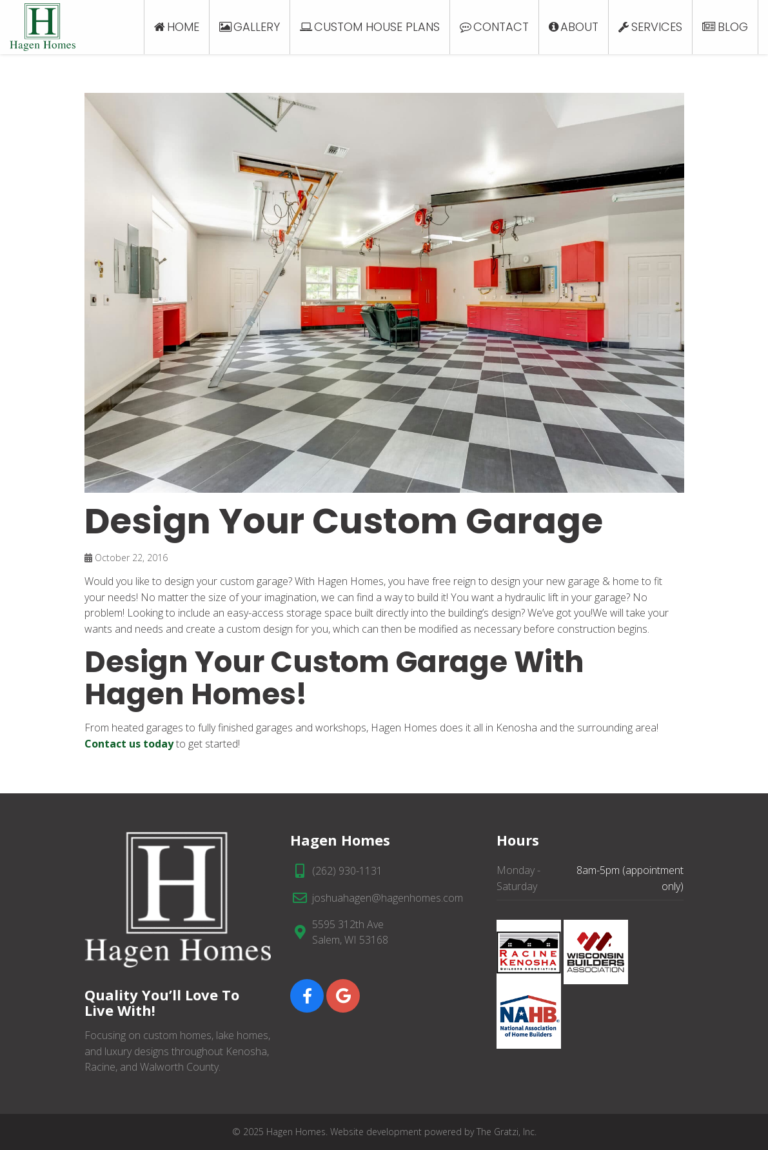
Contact (501, 27)
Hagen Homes (296, 1131)
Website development (376, 1131)
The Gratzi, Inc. (507, 1131)
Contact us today (128, 744)
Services (656, 27)
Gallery (256, 27)
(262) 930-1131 (347, 871)
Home (183, 27)
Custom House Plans (377, 27)
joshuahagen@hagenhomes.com (387, 898)
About (579, 27)
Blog (733, 27)
